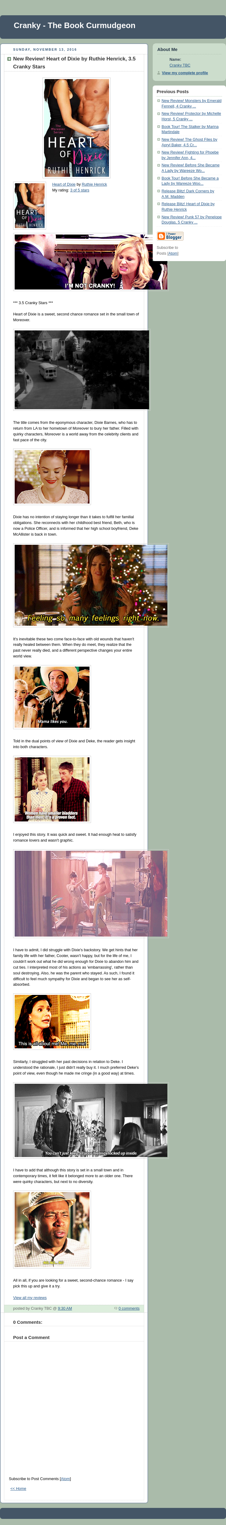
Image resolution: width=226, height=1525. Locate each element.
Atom (65, 1479)
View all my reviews (30, 1298)
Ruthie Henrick (94, 184)
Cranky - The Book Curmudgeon (75, 25)
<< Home (18, 1489)
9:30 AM (65, 1308)
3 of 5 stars (79, 190)
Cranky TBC (180, 65)
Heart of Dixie (63, 184)
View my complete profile (185, 73)
